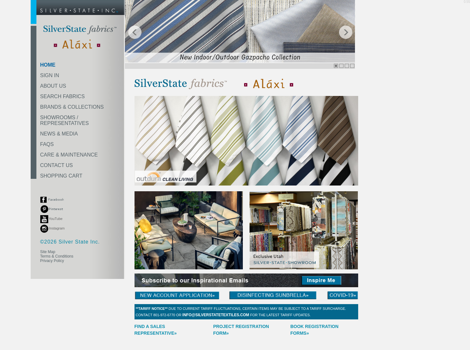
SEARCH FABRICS (62, 96)
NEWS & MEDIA (59, 133)
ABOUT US (53, 86)
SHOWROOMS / (64, 120)
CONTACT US (56, 165)
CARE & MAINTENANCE (69, 154)
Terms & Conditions (56, 256)
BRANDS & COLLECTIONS (72, 107)
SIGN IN (49, 75)
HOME (48, 65)
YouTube (51, 219)
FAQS (47, 144)
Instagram (52, 228)
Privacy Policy (52, 261)
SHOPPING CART (61, 176)
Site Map (47, 252)
